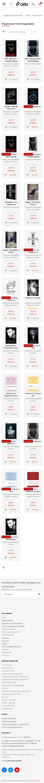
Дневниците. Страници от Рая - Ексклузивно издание (11, 346)
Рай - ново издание (33, 437)
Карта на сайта (34, 776)
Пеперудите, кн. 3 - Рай (33, 344)
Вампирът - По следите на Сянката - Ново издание (11, 203)
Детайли (35, 126)
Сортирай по (13, 32)
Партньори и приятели (10, 627)
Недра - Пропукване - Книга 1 (11, 250)
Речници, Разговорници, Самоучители (16, 686)
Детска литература (9, 678)
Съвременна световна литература (15, 675)
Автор (28, 15)
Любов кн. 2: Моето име (11, 486)
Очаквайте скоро (8, 666)
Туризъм (5, 683)
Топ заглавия (7, 660)
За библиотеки (7, 630)
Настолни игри (7, 704)
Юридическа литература (11, 689)
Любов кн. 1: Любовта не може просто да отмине (33, 487)
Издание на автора (33, 113)
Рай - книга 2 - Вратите (11, 438)
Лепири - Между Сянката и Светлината (11, 108)
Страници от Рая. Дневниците (11, 533)
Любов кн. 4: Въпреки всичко (11, 391)
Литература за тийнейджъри (13, 681)
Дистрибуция (7, 648)
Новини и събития (8, 624)
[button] (6, 79)
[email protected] (14, 756)
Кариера (5, 645)
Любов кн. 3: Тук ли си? (33, 391)
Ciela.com (26, 732)
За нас (4, 613)
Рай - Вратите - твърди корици (10, 59)
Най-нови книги (7, 663)
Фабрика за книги (33, 255)
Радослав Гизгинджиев (11, 63)
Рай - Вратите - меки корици (11, 154)
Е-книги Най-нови (8, 701)
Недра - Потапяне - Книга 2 (33, 201)
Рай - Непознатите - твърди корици (33, 154)
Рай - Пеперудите (33, 106)
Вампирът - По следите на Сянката (33, 250)
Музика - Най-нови (9, 695)
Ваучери (5, 692)
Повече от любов (33, 295)
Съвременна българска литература (15, 672)
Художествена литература (12, 669)
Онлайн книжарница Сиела (13, 15)
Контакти (5, 650)
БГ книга (11, 350)
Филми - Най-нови (8, 698)
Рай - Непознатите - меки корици (33, 59)
